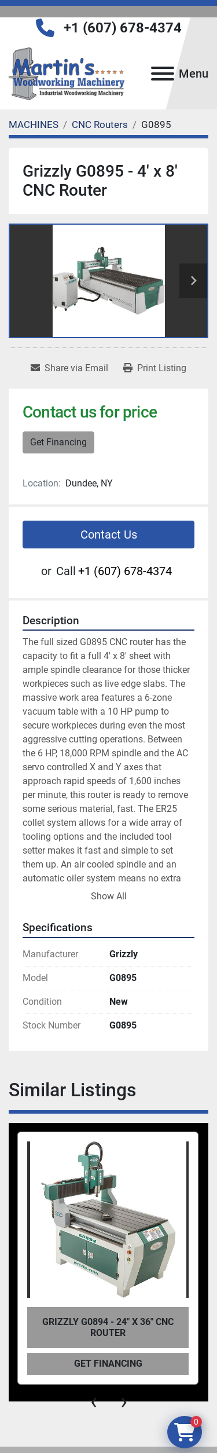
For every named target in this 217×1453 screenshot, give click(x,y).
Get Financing (58, 442)
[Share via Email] (69, 368)
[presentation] (93, 1401)
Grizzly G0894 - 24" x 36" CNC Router (108, 1327)
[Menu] (162, 73)
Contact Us (108, 534)
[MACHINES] (33, 124)
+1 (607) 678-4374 (123, 28)
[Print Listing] (155, 368)
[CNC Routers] (100, 124)
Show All (109, 896)
